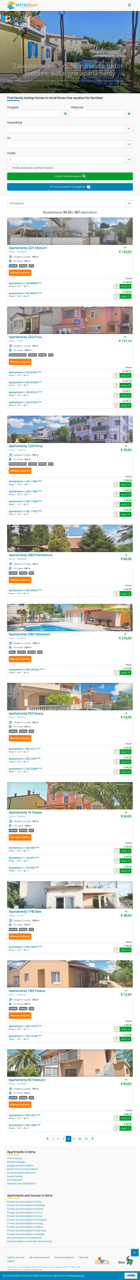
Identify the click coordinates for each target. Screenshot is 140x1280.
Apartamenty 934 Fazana (26, 713)
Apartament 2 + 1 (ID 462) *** (24, 867)
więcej (125, 286)
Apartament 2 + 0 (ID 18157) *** (25, 946)
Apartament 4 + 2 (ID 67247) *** (25, 372)
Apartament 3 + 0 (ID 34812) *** (25, 590)
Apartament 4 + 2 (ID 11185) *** (25, 491)
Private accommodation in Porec (25, 1212)
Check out (77, 107)
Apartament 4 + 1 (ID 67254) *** (25, 402)
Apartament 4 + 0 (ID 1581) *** (24, 1115)
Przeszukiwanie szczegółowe (70, 186)
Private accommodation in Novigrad (26, 1219)
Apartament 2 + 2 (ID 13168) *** (25, 1036)
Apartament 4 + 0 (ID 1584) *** (24, 1125)
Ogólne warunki (16, 1257)
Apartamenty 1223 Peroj (25, 446)
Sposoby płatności (64, 1257)
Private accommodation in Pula (24, 1201)
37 (86, 1138)
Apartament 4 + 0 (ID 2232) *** (24, 758)
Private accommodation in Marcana (26, 1230)
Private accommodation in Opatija (25, 1234)
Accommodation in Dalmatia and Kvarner (29, 1241)
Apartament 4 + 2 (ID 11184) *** (25, 481)
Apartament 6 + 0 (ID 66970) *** (25, 293)
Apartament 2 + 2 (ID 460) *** (24, 847)
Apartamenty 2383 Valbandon (29, 634)
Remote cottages (16, 1161)
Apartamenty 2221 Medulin (28, 248)
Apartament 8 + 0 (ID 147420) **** (26, 669)
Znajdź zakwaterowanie (70, 176)
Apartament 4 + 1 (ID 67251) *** (25, 392)
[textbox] (66, 129)
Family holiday (15, 1176)
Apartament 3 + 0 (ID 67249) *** (25, 382)
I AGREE (131, 1275)
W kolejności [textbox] (17, 203)
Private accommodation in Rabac (25, 1226)
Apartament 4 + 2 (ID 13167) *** (25, 1026)
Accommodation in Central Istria (24, 1237)
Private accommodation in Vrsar (24, 1216)
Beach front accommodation (22, 1169)
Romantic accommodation (21, 1183)
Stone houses (15, 1158)
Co (8, 138)
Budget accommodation (20, 1165)
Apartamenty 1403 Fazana (27, 991)
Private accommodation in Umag (25, 1223)
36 (79, 1138)
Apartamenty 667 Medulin (27, 1080)
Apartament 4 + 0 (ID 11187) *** (25, 511)
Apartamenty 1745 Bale (25, 911)
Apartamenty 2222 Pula (25, 337)
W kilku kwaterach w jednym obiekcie (33, 167)
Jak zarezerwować (39, 1257)
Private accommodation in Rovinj (25, 1208)
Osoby (11, 153)
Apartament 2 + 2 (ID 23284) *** (25, 768)
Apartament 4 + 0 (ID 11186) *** (25, 501)
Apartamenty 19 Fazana (25, 812)
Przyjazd (12, 107)
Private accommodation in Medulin (26, 1205)
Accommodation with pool (21, 1172)
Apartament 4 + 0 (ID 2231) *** (24, 748)
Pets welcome (14, 1179)
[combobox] (70, 129)
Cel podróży (14, 122)
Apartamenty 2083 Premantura (30, 555)
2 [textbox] (10, 159)
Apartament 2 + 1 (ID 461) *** (24, 857)
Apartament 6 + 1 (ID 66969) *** (25, 283)
